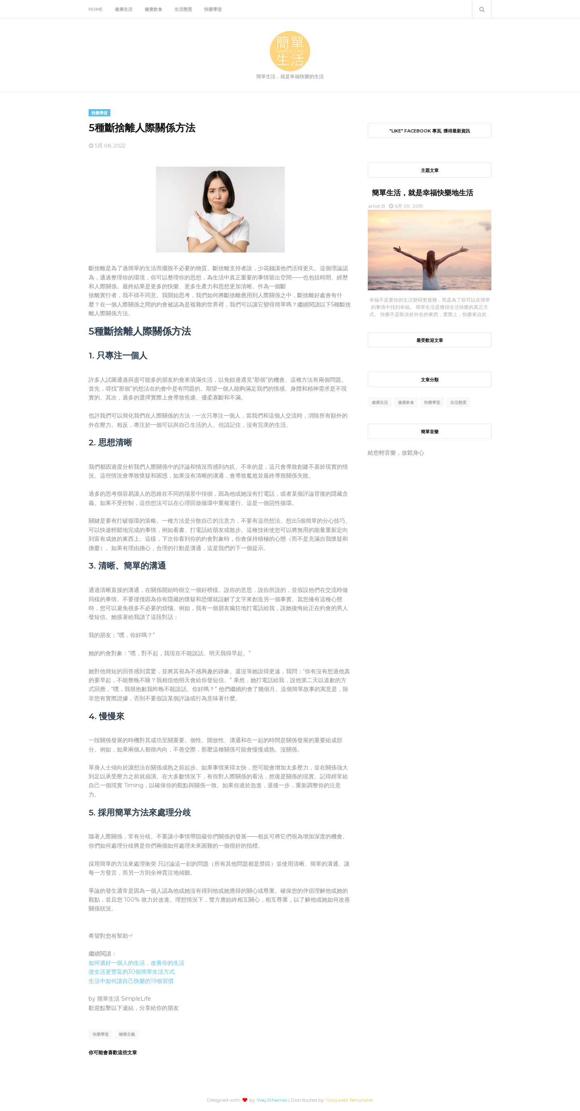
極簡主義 (127, 1034)
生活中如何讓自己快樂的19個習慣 (131, 981)
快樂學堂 (101, 1034)
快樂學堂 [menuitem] (213, 9)
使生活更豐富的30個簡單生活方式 (132, 971)
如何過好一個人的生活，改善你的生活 (136, 962)
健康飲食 (406, 402)
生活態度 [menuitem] (183, 9)
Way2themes (272, 1100)
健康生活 (380, 402)
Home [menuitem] (96, 9)
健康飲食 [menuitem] (153, 9)
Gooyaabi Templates (349, 1100)
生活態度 (458, 402)
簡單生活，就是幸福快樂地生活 (422, 192)
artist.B (376, 206)
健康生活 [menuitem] (124, 9)
